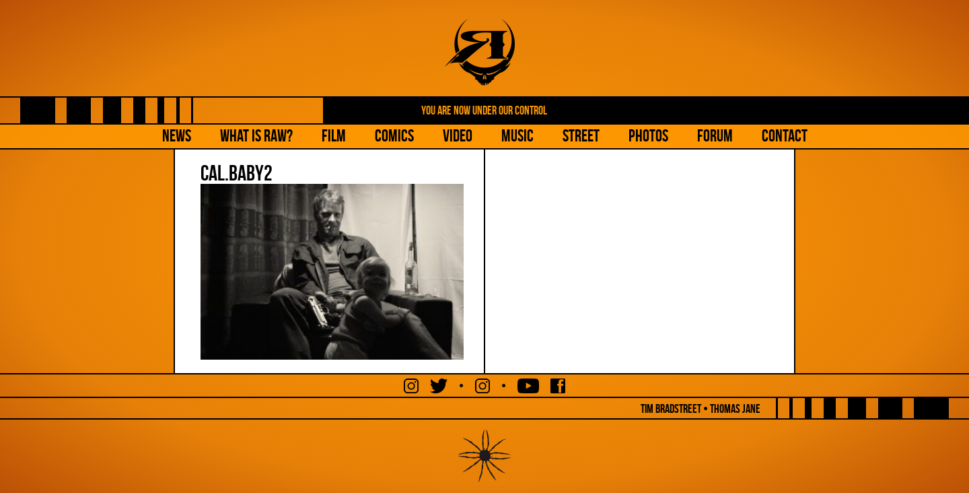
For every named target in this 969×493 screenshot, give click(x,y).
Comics (394, 136)
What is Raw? (256, 136)
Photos (648, 136)
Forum (715, 136)
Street (581, 136)
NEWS (176, 136)
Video (457, 136)
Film (334, 136)
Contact (785, 136)
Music (517, 136)
